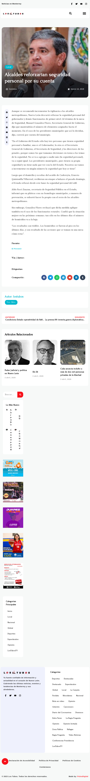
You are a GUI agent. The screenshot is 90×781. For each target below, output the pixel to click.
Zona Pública (57, 729)
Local (8, 67)
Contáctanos (45, 767)
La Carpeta (74, 690)
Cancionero (68, 707)
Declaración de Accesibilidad (22, 761)
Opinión (11, 645)
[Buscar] (20, 395)
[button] (70, 13)
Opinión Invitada (70, 724)
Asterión (56, 707)
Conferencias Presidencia (63, 741)
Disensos (79, 713)
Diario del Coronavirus (61, 713)
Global (10, 628)
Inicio (10, 611)
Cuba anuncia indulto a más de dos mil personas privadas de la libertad (72, 372)
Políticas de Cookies (72, 761)
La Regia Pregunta (73, 718)
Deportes (11, 634)
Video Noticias (75, 735)
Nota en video (58, 701)
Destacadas (68, 679)
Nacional (11, 623)
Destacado (56, 684)
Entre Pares (57, 718)
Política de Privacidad (48, 761)
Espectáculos (13, 639)
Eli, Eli (35, 372)
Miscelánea (67, 696)
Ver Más (11, 302)
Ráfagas (70, 729)
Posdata (55, 696)
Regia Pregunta (58, 735)
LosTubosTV (13, 651)
